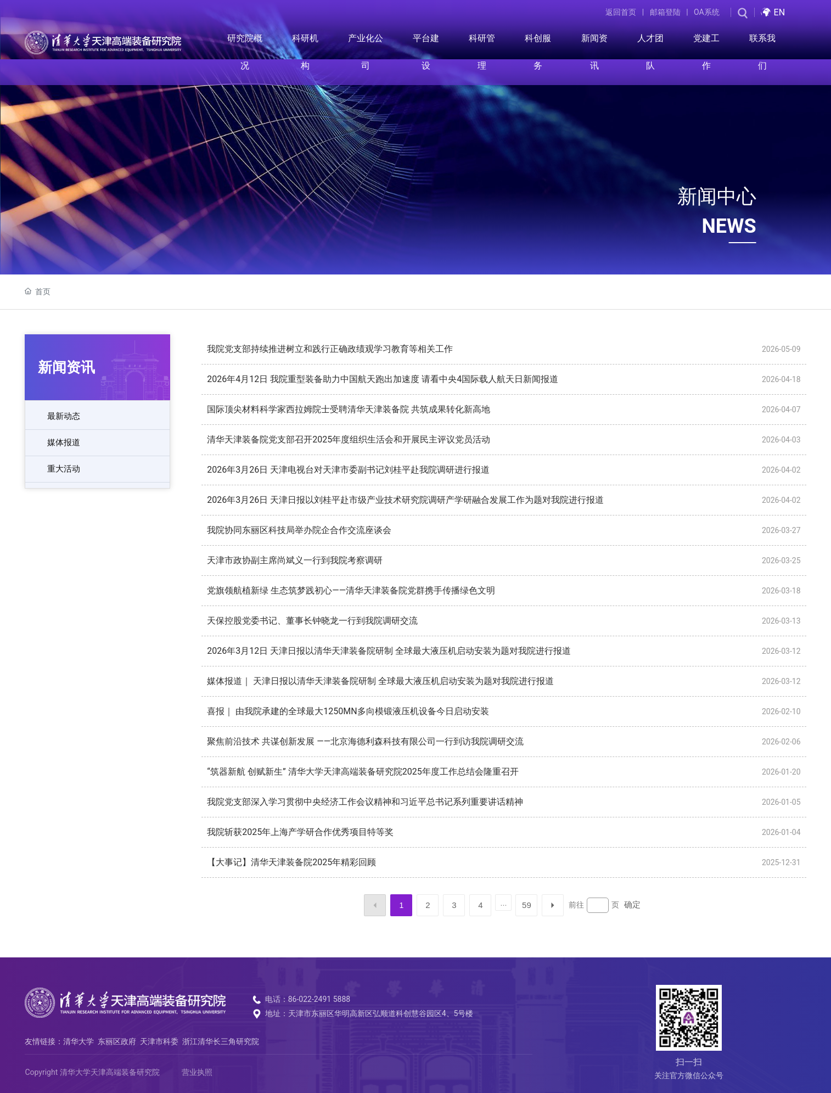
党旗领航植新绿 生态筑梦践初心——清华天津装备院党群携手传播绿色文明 (351, 590)
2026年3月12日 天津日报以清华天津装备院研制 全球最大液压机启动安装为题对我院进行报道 (389, 651)
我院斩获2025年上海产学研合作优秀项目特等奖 (300, 832)
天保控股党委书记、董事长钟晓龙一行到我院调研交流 (312, 620)
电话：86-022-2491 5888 (308, 999)
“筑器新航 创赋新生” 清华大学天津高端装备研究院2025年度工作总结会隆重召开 (362, 771)
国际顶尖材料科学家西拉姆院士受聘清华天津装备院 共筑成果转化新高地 (348, 409)
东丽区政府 (117, 1042)
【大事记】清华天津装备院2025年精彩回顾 (291, 862)
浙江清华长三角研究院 (220, 1042)
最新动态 (63, 416)
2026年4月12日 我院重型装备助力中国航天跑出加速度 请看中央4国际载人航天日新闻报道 (382, 379)
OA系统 (707, 12)
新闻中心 (716, 196)
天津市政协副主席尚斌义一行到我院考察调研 (295, 560)
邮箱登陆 (665, 12)
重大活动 (63, 468)
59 (526, 905)
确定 (632, 905)
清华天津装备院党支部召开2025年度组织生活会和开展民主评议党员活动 (348, 439)
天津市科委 (159, 1042)
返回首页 (620, 12)
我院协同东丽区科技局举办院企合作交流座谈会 (299, 530)
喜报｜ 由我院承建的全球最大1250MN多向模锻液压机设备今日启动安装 (348, 711)
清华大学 (78, 1042)
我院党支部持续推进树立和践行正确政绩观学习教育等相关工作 (330, 349)
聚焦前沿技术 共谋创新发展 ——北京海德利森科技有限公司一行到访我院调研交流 (365, 741)
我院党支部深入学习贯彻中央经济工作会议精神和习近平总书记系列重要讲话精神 (365, 802)
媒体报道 (63, 442)
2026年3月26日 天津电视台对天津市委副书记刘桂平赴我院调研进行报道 (348, 469)
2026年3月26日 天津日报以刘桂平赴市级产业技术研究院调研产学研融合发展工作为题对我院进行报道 (405, 500)
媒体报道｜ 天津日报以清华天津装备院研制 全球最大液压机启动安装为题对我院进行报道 (380, 681)
